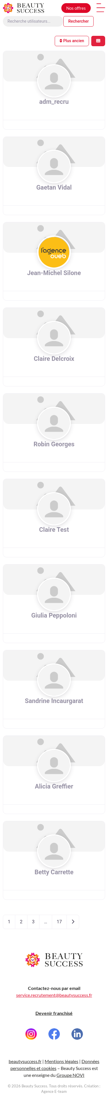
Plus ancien (72, 40)
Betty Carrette (54, 872)
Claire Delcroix (54, 358)
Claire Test (54, 529)
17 (59, 921)
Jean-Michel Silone (54, 273)
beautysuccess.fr (25, 1077)
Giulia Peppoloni (54, 615)
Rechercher (78, 21)
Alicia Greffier (54, 786)
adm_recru (54, 101)
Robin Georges (53, 444)
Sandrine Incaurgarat (54, 700)
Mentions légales (61, 1077)
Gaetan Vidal (54, 187)
